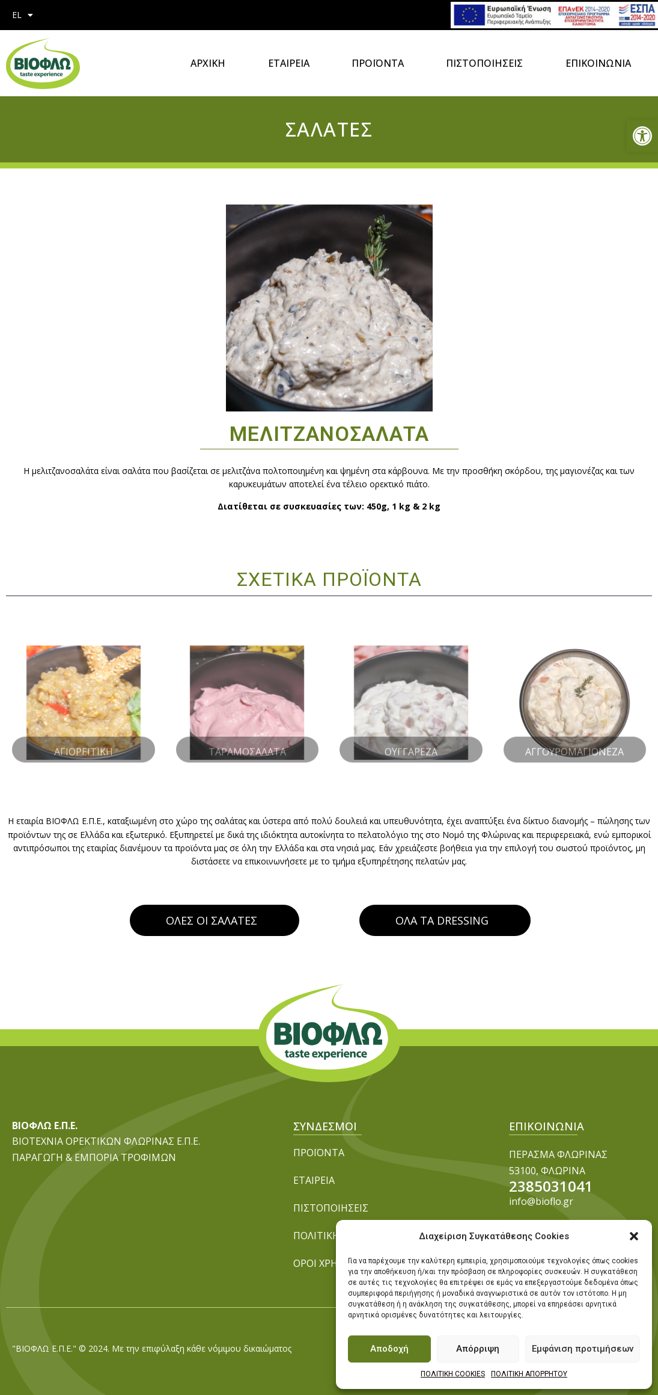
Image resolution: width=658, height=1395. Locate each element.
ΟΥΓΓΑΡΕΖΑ (411, 742)
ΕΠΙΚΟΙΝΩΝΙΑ (598, 63)
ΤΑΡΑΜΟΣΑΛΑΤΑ (247, 742)
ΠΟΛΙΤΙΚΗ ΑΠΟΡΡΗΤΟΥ (529, 1374)
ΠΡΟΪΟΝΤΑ (378, 63)
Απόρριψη (477, 1348)
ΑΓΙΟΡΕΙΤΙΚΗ (83, 742)
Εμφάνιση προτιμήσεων (582, 1348)
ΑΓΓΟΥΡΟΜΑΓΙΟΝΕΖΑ (574, 742)
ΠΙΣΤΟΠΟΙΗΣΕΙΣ (484, 63)
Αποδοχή (389, 1348)
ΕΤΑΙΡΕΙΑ (288, 63)
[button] (642, 136)
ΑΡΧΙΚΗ (207, 63)
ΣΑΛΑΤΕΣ (329, 129)
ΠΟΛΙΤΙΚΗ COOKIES (453, 1374)
